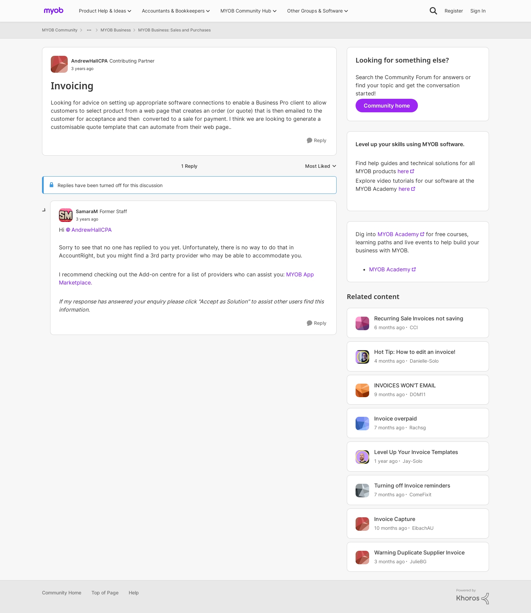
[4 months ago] (389, 360)
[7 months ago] (389, 427)
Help (134, 592)
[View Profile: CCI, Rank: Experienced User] (362, 323)
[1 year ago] (386, 460)
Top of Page (105, 592)
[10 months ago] (390, 527)
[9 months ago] (389, 394)
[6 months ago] (389, 327)
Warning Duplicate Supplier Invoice (419, 552)
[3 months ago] (389, 561)
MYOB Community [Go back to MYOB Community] (60, 29)
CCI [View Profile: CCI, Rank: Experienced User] (414, 327)
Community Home (61, 592)
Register (454, 11)
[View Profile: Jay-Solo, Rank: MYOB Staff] (362, 457)
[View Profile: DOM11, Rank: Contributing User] (362, 390)
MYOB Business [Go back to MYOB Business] (116, 29)
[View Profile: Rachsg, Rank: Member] (362, 423)
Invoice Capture (394, 519)
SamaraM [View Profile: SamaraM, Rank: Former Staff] (87, 211)
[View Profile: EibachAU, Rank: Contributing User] (362, 524)
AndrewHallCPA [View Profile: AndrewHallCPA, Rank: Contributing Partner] (89, 61)
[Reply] (316, 140)
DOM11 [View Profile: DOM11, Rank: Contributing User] (418, 394)
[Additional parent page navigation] (89, 30)
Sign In (478, 11)
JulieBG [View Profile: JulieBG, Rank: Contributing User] (418, 561)
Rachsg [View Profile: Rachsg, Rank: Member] (417, 427)
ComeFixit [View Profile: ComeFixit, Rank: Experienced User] (420, 494)
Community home (387, 105)
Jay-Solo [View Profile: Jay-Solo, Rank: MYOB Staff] (412, 461)
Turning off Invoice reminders (412, 485)
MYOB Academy (398, 234)
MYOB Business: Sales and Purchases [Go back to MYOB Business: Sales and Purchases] (174, 29)
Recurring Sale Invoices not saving (418, 318)
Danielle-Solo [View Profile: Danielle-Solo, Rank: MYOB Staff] (424, 361)
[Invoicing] (87, 219)
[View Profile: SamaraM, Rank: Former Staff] (65, 215)
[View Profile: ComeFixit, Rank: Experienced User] (362, 490)
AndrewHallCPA (91, 229)
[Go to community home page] (53, 11)
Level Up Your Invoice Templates (416, 452)
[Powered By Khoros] (472, 597)
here (403, 171)
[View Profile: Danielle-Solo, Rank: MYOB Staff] (362, 357)
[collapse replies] (44, 210)
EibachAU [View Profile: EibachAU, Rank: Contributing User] (422, 528)
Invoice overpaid (395, 418)
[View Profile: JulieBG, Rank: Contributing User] (362, 557)
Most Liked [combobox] (321, 166)
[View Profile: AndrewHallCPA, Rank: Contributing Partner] (59, 64)
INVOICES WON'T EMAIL (405, 385)
